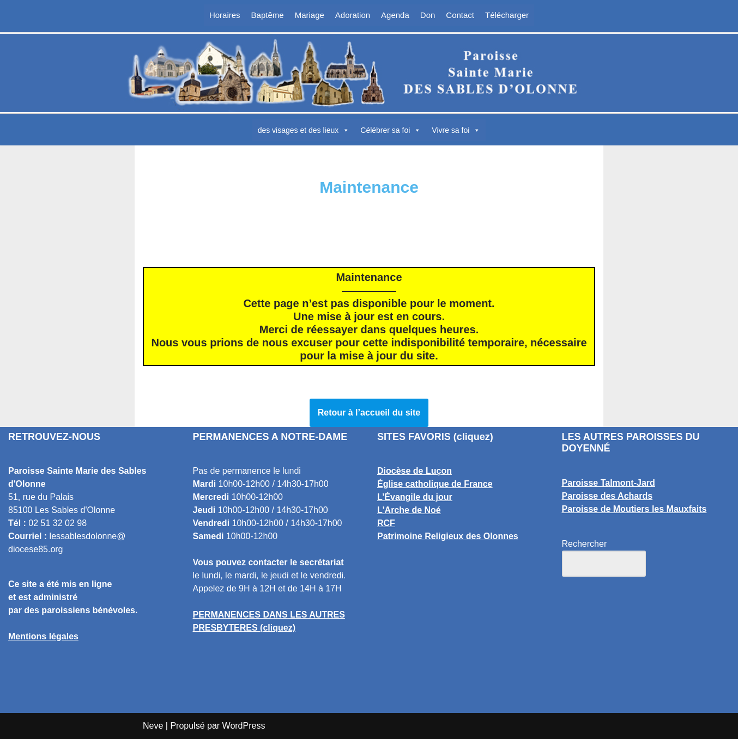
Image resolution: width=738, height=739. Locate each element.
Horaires (224, 15)
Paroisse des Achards (607, 495)
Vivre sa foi (456, 130)
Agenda (395, 15)
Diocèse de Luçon (414, 470)
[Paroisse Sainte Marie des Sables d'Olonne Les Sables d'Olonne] (369, 73)
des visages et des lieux (304, 130)
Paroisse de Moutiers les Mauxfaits (634, 509)
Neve (153, 725)
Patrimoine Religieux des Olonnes (447, 536)
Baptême (267, 15)
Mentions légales (43, 636)
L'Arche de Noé (409, 510)
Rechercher (584, 543)
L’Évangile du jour (414, 497)
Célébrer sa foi (390, 130)
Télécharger (507, 15)
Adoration (352, 15)
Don (427, 15)
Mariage (309, 15)
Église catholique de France (435, 483)
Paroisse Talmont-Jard (608, 482)
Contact (460, 15)
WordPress (243, 725)
